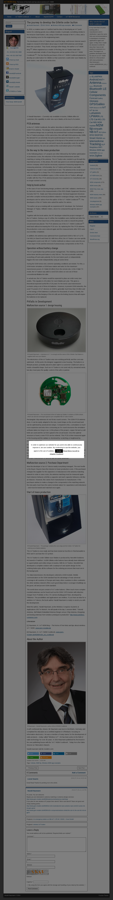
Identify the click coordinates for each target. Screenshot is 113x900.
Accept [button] (59, 451)
